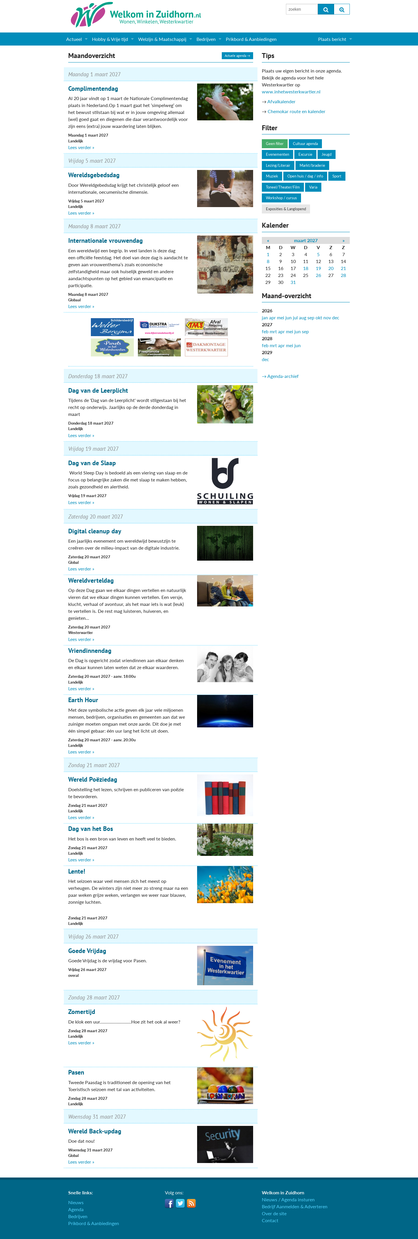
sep (310, 317)
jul (295, 317)
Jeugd (326, 154)
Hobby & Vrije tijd (110, 39)
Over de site (274, 1213)
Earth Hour (83, 700)
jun (288, 317)
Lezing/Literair (278, 165)
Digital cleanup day (94, 531)
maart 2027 (306, 240)
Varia (313, 187)
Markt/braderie (312, 165)
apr (272, 317)
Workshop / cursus (281, 197)
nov (327, 317)
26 (318, 275)
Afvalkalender (281, 101)
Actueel (74, 39)
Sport (336, 176)
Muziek (272, 176)
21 (343, 268)
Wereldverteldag (91, 580)
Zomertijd (81, 1012)
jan (265, 317)
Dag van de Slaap (92, 463)
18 (305, 268)
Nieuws (76, 1202)
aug (302, 317)
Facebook (169, 1203)
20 (331, 268)
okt (319, 317)
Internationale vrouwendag (105, 240)
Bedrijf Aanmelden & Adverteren (294, 1206)
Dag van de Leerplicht (98, 390)
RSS (191, 1203)
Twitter (180, 1203)
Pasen (76, 1072)
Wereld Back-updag (94, 1131)
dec (335, 317)
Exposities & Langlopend (286, 208)
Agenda (76, 1209)
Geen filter (275, 143)
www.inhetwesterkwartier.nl (291, 91)
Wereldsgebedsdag (94, 175)
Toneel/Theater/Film (283, 187)
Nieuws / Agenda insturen (288, 1199)
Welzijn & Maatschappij (162, 39)
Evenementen (277, 154)
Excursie (305, 154)
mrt (273, 331)
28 (343, 275)
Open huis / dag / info (305, 176)
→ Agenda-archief (280, 376)
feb (265, 331)
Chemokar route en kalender (296, 111)
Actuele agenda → (237, 55)
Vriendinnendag (89, 650)
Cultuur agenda (305, 143)
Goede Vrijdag (87, 951)
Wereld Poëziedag (92, 779)
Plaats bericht (332, 39)
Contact (270, 1220)
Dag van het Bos (90, 829)
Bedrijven (206, 39)
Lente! (76, 871)
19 (318, 268)
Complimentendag (93, 88)
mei (280, 317)
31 (293, 282)
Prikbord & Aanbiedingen (251, 39)
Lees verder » (81, 147)
